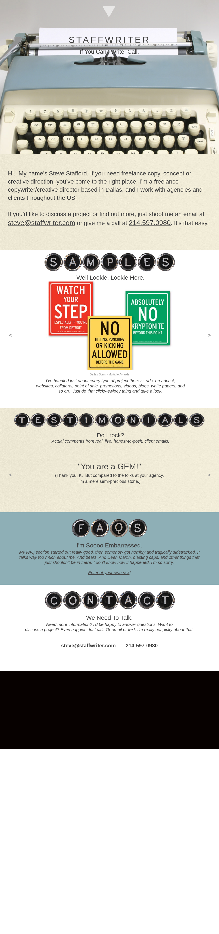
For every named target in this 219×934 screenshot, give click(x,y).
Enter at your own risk (108, 572)
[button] (10, 335)
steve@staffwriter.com (88, 645)
